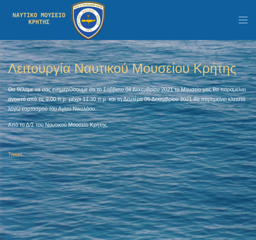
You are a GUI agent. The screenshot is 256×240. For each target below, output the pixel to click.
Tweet (15, 154)
